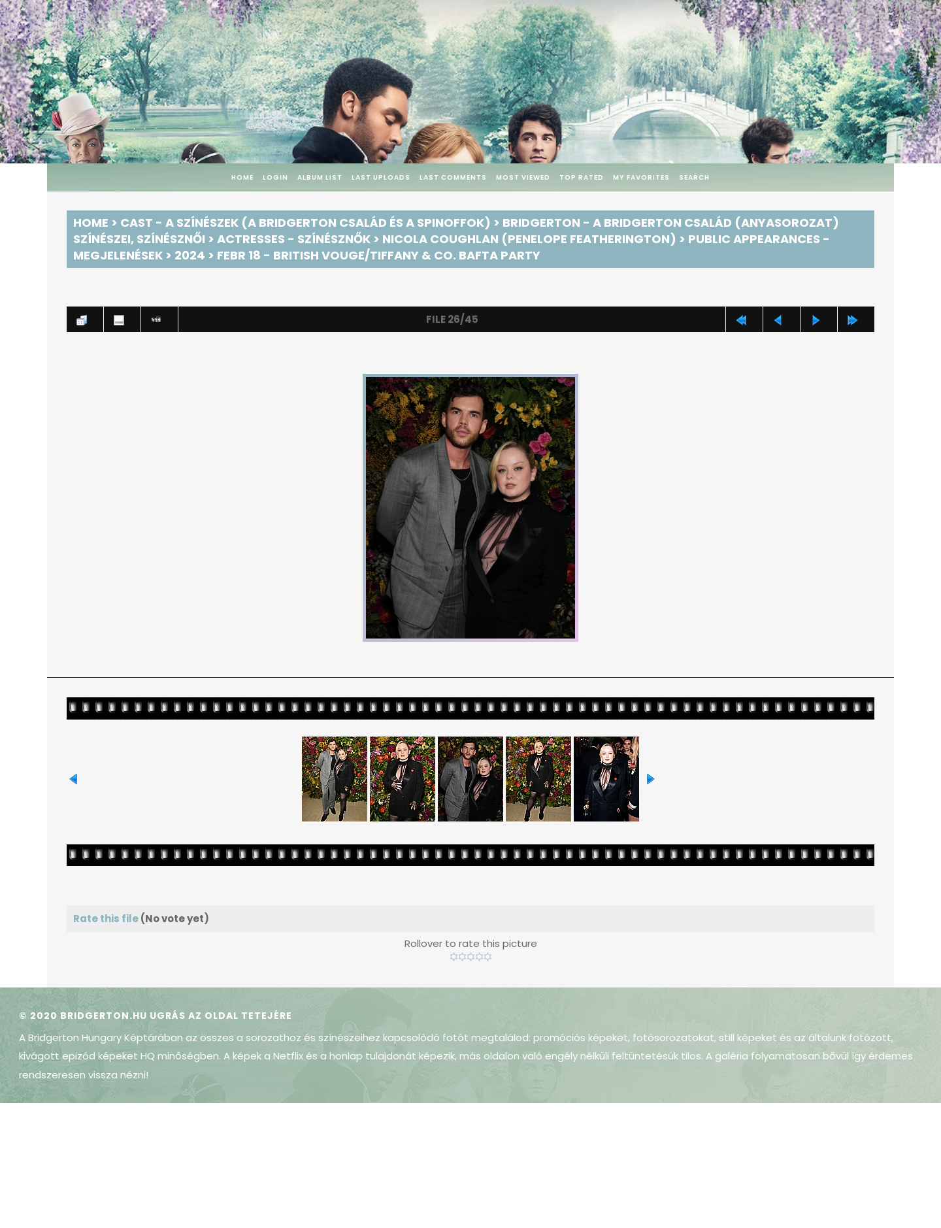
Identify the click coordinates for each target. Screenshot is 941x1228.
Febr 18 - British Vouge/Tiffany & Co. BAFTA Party (378, 255)
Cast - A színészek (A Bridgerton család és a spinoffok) (305, 222)
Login (275, 177)
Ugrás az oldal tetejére (221, 1015)
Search (694, 177)
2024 (189, 255)
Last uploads (381, 177)
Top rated (581, 177)
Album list (319, 177)
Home (242, 177)
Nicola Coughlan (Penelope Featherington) (529, 239)
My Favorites (641, 177)
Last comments (453, 177)
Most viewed (523, 177)
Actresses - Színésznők (294, 239)
